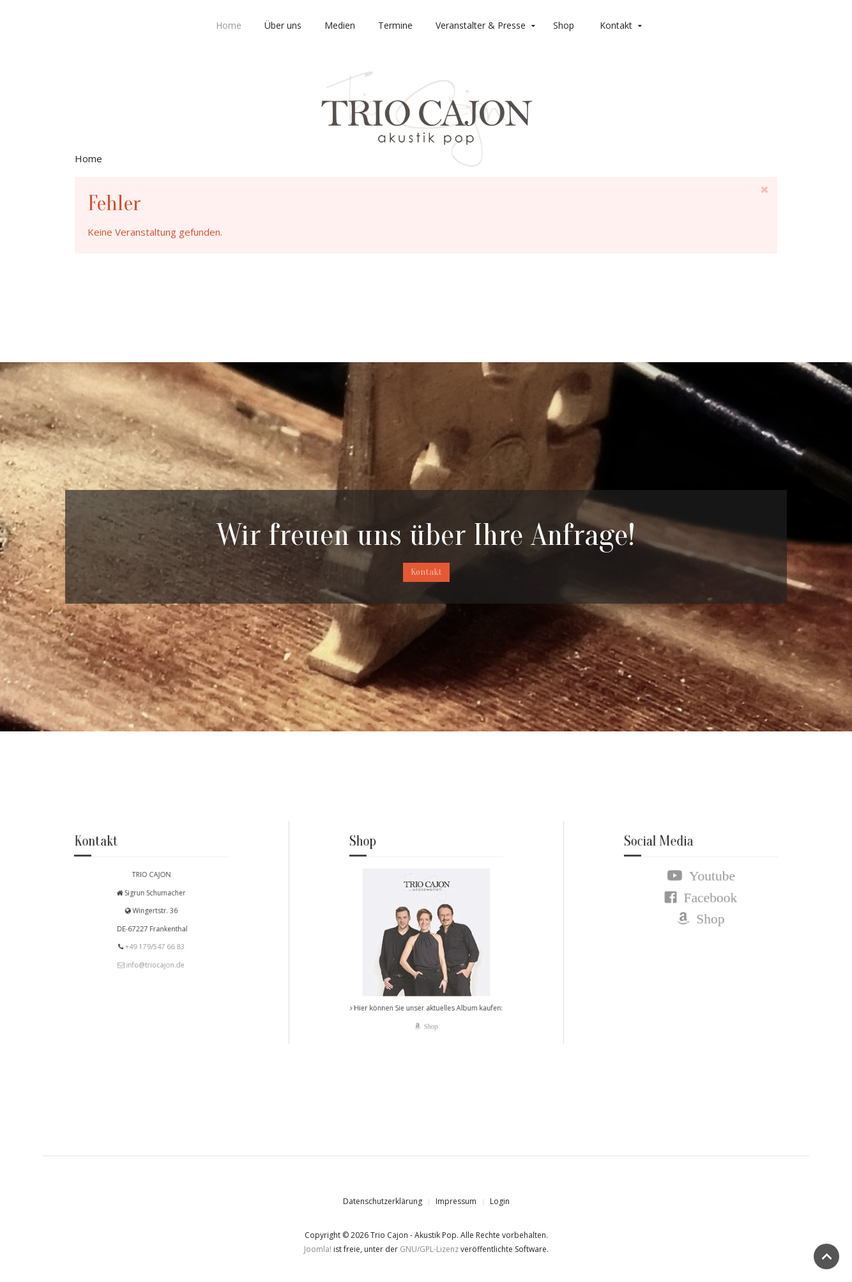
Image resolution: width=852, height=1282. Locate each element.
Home (228, 25)
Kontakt (616, 25)
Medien (339, 25)
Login (500, 1201)
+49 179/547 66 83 (153, 944)
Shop (563, 25)
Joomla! (317, 1249)
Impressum (456, 1201)
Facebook (706, 902)
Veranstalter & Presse (481, 25)
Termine (395, 25)
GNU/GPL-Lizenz (429, 1249)
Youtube (707, 884)
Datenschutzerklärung (382, 1201)
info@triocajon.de (154, 960)
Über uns (282, 25)
